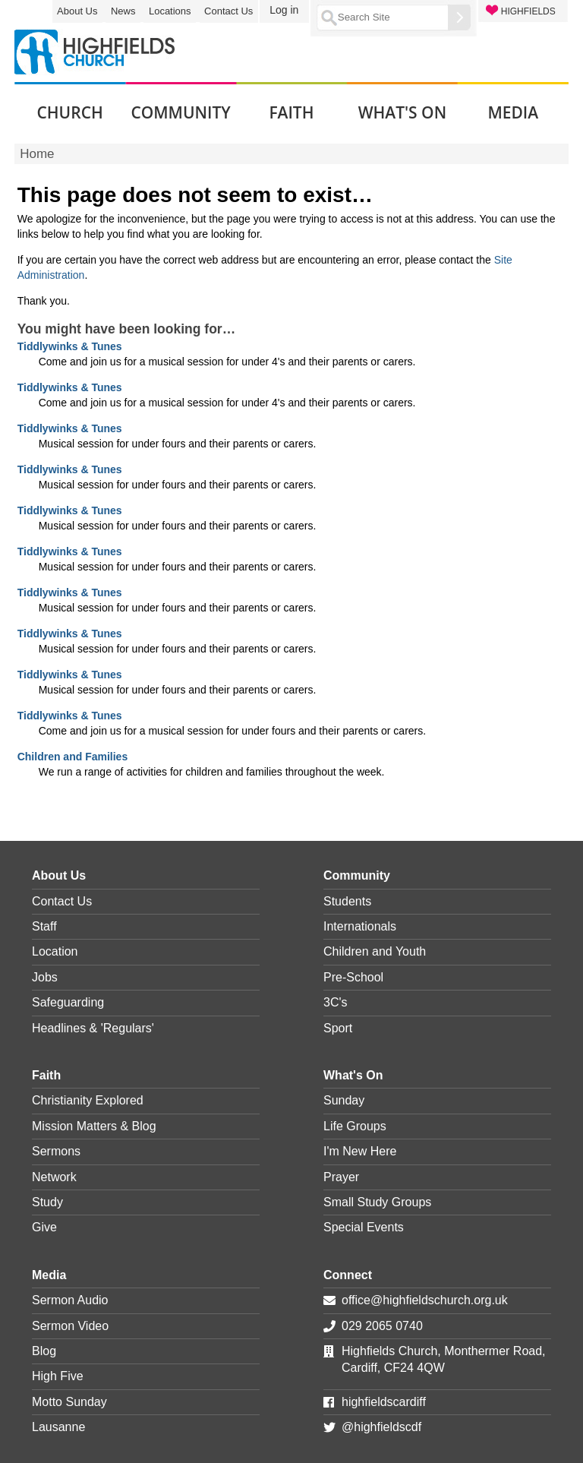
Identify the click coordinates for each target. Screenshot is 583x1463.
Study (47, 1202)
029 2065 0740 (382, 1325)
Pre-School (353, 977)
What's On (353, 1075)
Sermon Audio (70, 1300)
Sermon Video (70, 1325)
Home (37, 154)
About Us (77, 11)
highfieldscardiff (384, 1401)
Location (55, 951)
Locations (170, 11)
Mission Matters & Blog (94, 1126)
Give (44, 1227)
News (123, 11)
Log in (283, 10)
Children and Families (72, 756)
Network (54, 1177)
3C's (335, 1002)
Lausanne (58, 1426)
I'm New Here (359, 1151)
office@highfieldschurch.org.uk (425, 1300)
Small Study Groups (377, 1202)
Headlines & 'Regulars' (93, 1028)
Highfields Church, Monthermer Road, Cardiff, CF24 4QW (444, 1359)
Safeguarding (68, 1002)
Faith (46, 1075)
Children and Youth (374, 951)
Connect (347, 1275)
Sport (337, 1028)
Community (356, 875)
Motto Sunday (69, 1401)
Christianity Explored (87, 1100)
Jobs (45, 977)
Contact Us (228, 11)
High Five (58, 1376)
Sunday (343, 1100)
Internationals (359, 926)
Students (347, 901)
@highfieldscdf (381, 1426)
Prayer (341, 1177)
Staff (44, 926)
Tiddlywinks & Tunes (69, 346)
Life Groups (354, 1126)
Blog (44, 1351)
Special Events (363, 1227)
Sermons (56, 1151)
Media (49, 1275)
